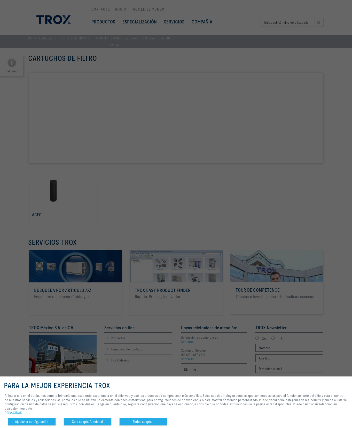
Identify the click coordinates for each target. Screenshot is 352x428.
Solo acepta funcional (87, 421)
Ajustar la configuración (31, 421)
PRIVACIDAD (13, 413)
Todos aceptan (143, 421)
